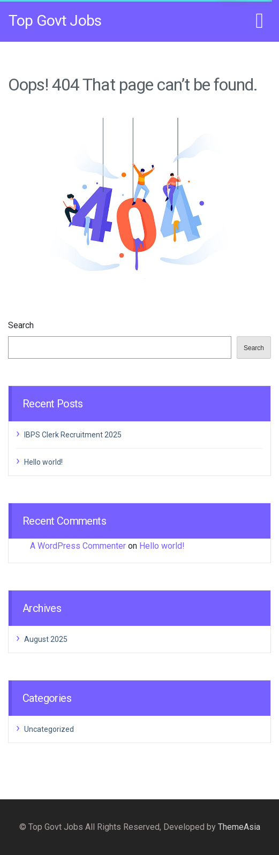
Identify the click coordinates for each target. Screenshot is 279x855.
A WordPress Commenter (78, 546)
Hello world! (43, 462)
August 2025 (45, 639)
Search (21, 325)
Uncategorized (49, 729)
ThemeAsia (239, 827)
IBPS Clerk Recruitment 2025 (73, 434)
